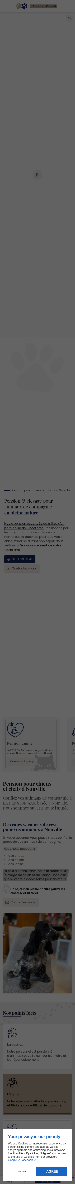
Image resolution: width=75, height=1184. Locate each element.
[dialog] (37, 1155)
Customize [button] (21, 1171)
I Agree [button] (51, 1171)
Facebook (27, 1160)
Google (12, 1160)
